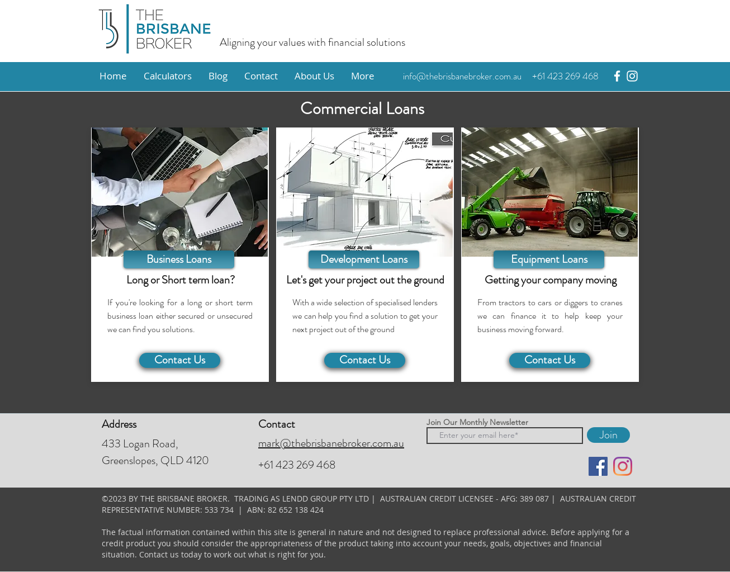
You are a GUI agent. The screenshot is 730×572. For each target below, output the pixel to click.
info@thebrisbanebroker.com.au (462, 76)
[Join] (608, 435)
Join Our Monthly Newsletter (477, 422)
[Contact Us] (179, 360)
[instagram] (632, 76)
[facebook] (617, 76)
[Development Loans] (364, 259)
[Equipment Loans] (549, 259)
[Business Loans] (179, 259)
